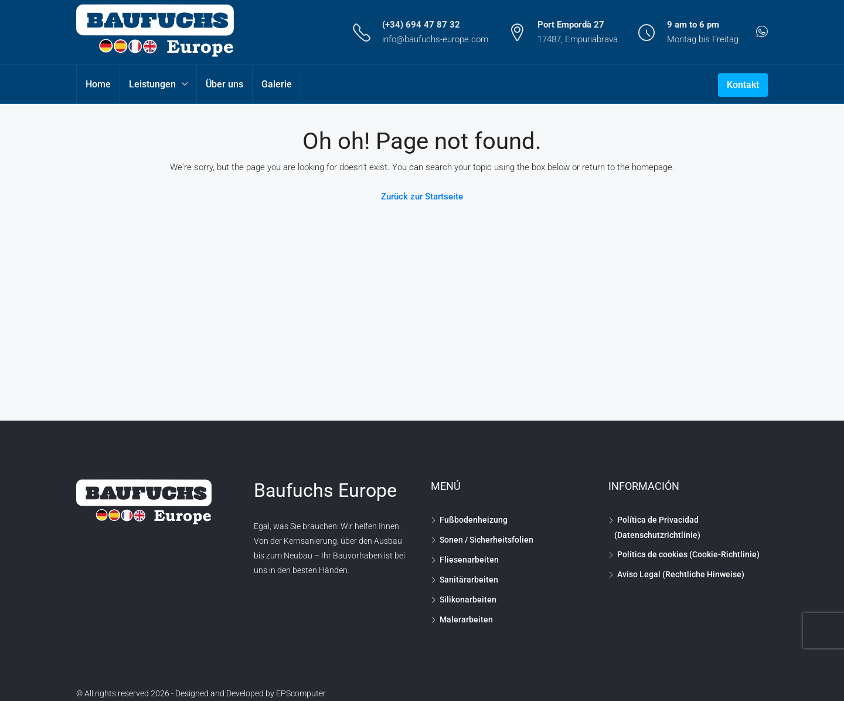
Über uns (224, 84)
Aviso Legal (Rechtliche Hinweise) (680, 574)
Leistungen (152, 84)
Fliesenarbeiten (469, 559)
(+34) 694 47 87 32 (421, 24)
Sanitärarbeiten (469, 579)
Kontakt (743, 84)
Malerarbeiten (466, 619)
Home (98, 84)
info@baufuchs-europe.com (435, 39)
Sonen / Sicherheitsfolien (486, 539)
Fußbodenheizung (474, 519)
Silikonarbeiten (468, 599)
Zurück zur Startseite (422, 196)
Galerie (276, 84)
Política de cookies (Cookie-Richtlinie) (688, 554)
